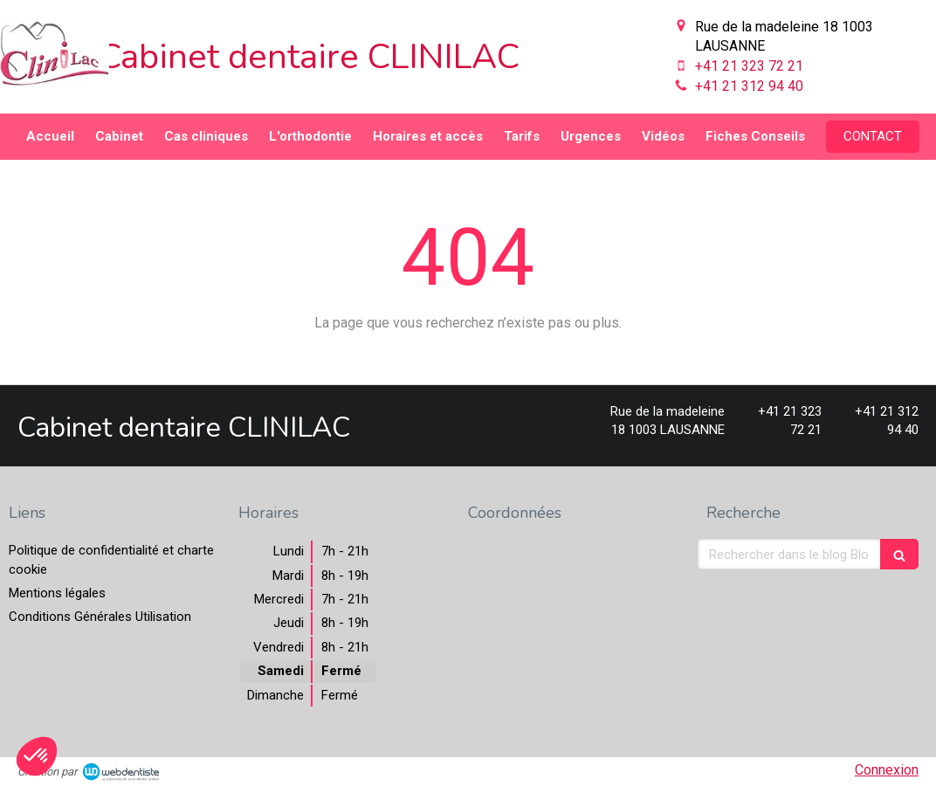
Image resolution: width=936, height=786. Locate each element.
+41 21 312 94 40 (749, 86)
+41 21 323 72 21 (749, 66)
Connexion (887, 770)
